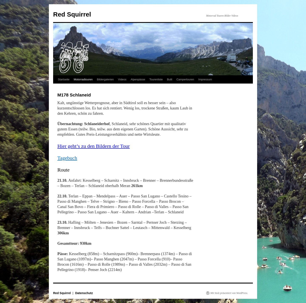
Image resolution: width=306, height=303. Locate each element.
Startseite (63, 79)
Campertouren (185, 79)
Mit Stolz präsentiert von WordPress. (229, 293)
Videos (122, 79)
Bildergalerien (105, 79)
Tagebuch (67, 158)
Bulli (169, 79)
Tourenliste (156, 79)
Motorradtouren (83, 79)
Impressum (205, 79)
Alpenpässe (138, 79)
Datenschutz (84, 293)
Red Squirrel (72, 14)
